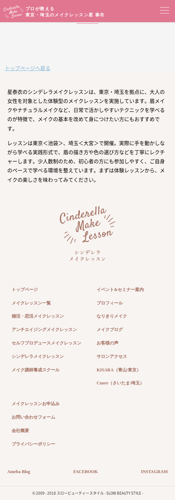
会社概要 (20, 430)
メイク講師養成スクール (36, 369)
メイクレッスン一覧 (31, 303)
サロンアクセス (112, 356)
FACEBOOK (85, 471)
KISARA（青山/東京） (119, 369)
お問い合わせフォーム (33, 417)
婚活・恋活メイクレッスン (38, 316)
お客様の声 (107, 343)
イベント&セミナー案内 (120, 289)
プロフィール (110, 303)
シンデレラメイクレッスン (38, 356)
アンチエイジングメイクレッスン (44, 329)
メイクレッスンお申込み (36, 403)
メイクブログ (110, 329)
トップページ (25, 289)
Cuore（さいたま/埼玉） (120, 383)
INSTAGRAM (154, 471)
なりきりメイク (112, 316)
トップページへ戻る (27, 68)
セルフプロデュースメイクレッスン (46, 343)
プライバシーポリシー (33, 444)
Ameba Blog (18, 471)
